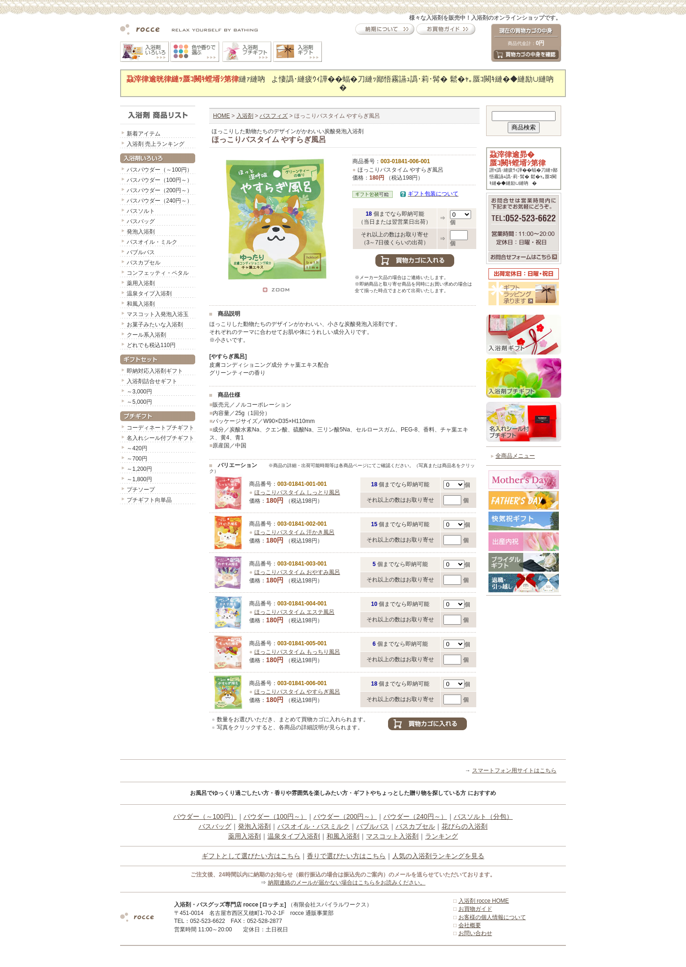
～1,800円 (139, 479)
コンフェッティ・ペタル (158, 273)
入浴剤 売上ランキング (155, 144)
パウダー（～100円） (204, 816)
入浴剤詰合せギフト (152, 381)
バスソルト (141, 211)
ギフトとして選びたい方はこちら (251, 856)
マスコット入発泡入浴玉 (158, 314)
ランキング (441, 836)
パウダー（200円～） (345, 816)
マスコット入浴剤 (392, 836)
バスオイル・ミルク (152, 242)
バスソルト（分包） (483, 816)
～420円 (137, 448)
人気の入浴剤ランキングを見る (438, 856)
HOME (221, 116)
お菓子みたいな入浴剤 (155, 324)
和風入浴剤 (141, 304)
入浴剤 (244, 116)
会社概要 (469, 925)
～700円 (137, 458)
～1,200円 (139, 469)
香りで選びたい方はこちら (346, 856)
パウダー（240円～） (415, 816)
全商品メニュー (515, 456)
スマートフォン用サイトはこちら (514, 770)
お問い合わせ (475, 933)
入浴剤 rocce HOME (483, 901)
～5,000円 (139, 402)
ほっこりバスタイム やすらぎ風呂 (297, 691)
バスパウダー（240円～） (159, 200)
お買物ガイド (475, 909)
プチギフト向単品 (149, 500)
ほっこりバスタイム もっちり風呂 (297, 652)
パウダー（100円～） (275, 816)
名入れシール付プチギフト (160, 438)
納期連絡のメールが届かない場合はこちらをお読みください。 (347, 882)
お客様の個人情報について (492, 917)
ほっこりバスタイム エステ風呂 (294, 612)
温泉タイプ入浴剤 (149, 293)
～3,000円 (139, 391)
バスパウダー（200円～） (159, 190)
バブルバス (141, 252)
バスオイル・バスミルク (313, 826)
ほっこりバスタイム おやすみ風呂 (297, 572)
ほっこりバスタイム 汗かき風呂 (294, 532)
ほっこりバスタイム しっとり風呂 (297, 492)
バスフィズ (273, 116)
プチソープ (141, 489)
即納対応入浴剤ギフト (155, 371)
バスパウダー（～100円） (159, 169)
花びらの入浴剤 (465, 826)
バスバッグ (141, 221)
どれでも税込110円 (151, 345)
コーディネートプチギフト (160, 427)
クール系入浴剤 (146, 335)
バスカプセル (143, 262)
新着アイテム (143, 133)
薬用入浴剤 (141, 283)
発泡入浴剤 (141, 231)
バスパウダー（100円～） (159, 180)
